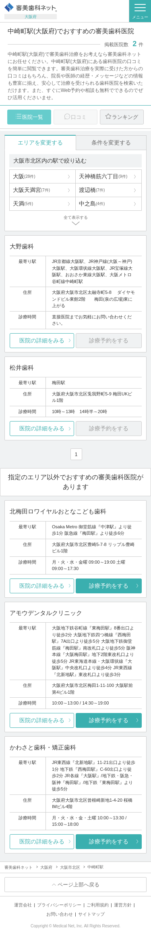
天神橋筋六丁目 (103, 176)
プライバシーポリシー (59, 904)
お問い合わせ (59, 914)
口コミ (79, 117)
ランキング (125, 117)
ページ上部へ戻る (78, 885)
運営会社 (23, 904)
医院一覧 (32, 117)
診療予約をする (108, 586)
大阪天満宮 (31, 190)
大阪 (24, 176)
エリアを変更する (40, 142)
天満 (23, 203)
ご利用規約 (98, 904)
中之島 (92, 203)
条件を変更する (111, 142)
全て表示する (76, 217)
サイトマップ (91, 914)
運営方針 (123, 904)
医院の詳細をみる (41, 340)
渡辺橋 (92, 190)
